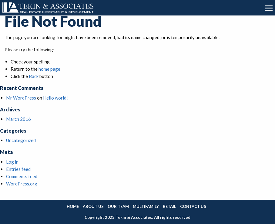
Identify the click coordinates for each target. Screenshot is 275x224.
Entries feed (18, 169)
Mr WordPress (21, 97)
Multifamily (146, 206)
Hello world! (55, 97)
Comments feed (21, 176)
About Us (93, 206)
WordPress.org (21, 183)
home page (49, 69)
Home (73, 206)
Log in (12, 162)
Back (34, 76)
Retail (169, 206)
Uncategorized (21, 140)
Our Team (118, 206)
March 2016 (18, 119)
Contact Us (193, 206)
